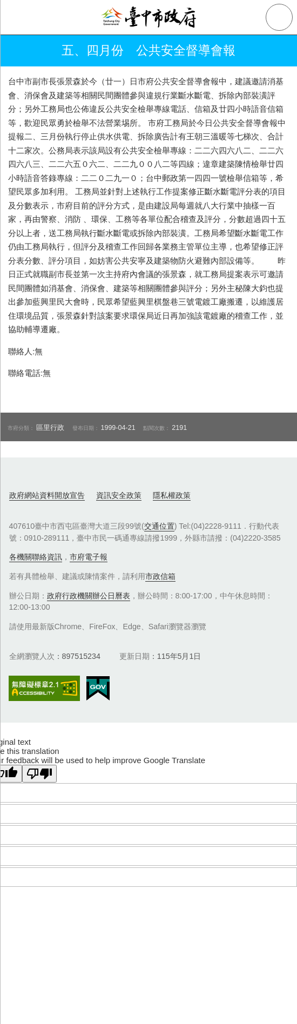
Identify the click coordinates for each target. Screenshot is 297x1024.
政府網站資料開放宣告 (47, 495)
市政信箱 (160, 576)
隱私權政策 (172, 495)
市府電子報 (88, 557)
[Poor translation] (39, 774)
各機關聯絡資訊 (35, 557)
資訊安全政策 (118, 495)
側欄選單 (17, 17)
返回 (17, 50)
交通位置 (159, 526)
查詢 (279, 17)
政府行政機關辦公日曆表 (88, 595)
